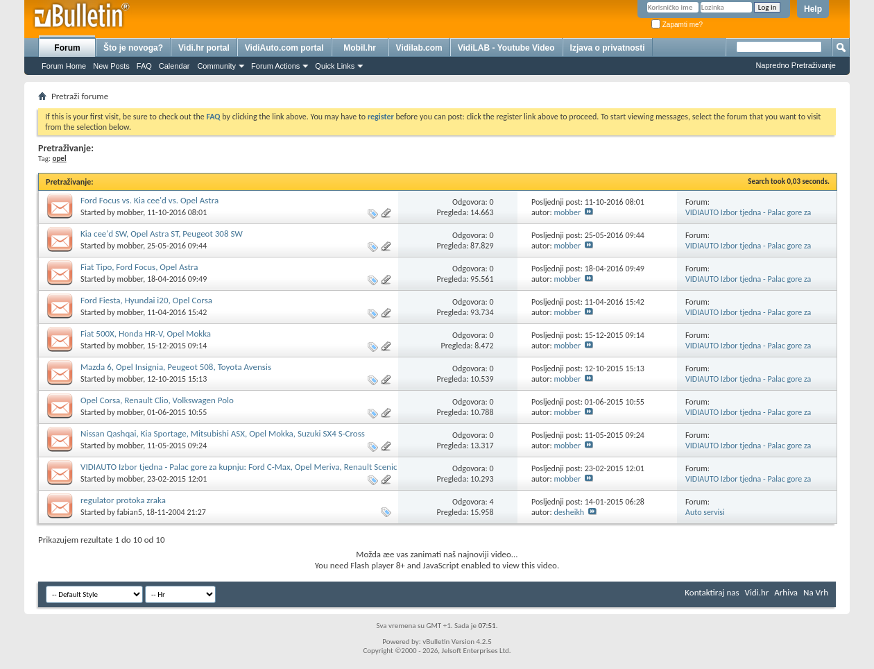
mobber (130, 212)
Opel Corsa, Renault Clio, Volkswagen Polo (157, 400)
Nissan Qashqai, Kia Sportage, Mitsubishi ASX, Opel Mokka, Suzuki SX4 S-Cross (222, 433)
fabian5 (129, 512)
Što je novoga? (133, 48)
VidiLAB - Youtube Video (506, 48)
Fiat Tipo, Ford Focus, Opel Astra (139, 267)
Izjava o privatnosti (607, 48)
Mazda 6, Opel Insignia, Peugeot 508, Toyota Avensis (175, 367)
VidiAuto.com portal (284, 48)
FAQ (144, 66)
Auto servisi (705, 512)
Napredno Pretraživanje (795, 65)
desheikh (569, 512)
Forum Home (64, 66)
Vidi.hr (757, 592)
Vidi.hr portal (204, 48)
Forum (67, 48)
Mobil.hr (359, 48)
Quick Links (334, 66)
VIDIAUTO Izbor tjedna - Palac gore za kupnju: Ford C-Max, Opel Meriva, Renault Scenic (238, 466)
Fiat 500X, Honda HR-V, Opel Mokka (145, 333)
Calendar (174, 66)
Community (216, 66)
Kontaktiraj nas (712, 592)
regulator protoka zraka (123, 500)
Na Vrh (815, 592)
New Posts (111, 66)
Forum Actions (275, 66)
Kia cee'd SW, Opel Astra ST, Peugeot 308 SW (161, 233)
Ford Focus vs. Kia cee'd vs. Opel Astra (149, 200)
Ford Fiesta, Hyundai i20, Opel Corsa (146, 300)
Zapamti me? (677, 24)
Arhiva (786, 592)
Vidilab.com (419, 48)
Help (813, 9)
